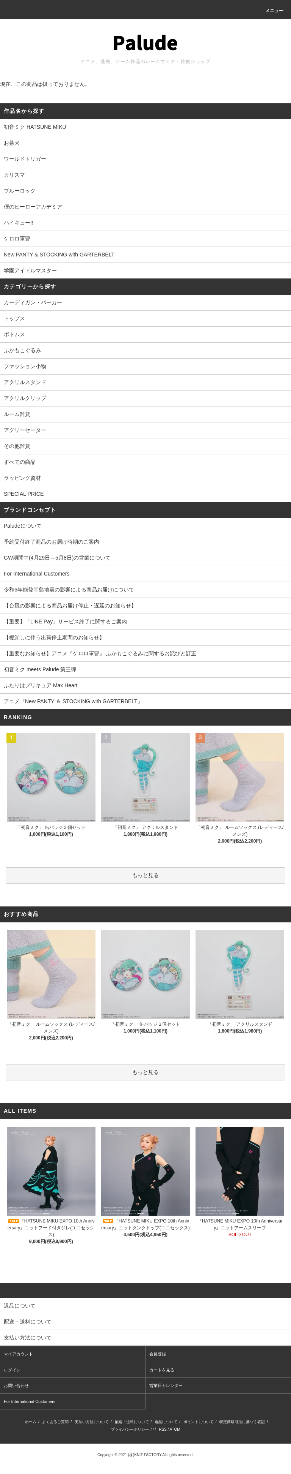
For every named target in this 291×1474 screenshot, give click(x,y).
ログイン (12, 1370)
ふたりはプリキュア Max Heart (40, 685)
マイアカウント (18, 1354)
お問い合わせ (16, 1385)
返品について (166, 1422)
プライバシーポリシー (130, 1429)
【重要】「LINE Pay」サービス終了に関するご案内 (65, 621)
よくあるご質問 (55, 1422)
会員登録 (157, 1354)
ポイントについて (198, 1422)
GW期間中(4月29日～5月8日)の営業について (57, 558)
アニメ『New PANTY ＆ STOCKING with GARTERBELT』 (73, 701)
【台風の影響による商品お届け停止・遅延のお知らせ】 (70, 606)
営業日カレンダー (166, 1385)
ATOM (175, 1429)
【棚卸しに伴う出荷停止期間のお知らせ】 (54, 637)
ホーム (30, 1422)
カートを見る (161, 1370)
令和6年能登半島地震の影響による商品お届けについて (69, 590)
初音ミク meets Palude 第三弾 (40, 669)
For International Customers (37, 574)
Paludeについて (23, 526)
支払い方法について (92, 1422)
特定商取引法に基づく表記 (242, 1422)
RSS (163, 1429)
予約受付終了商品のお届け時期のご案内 (51, 542)
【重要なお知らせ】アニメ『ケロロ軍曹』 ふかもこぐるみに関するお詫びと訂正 (100, 653)
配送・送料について (132, 1422)
